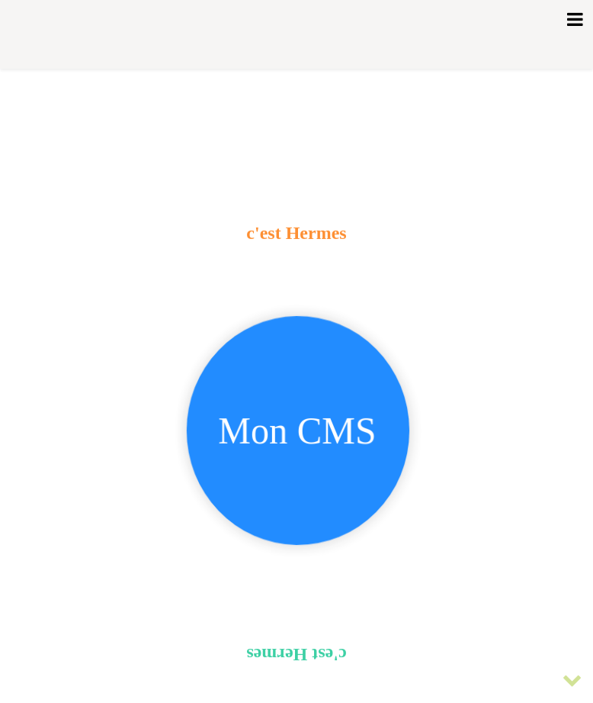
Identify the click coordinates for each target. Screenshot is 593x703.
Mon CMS (297, 434)
